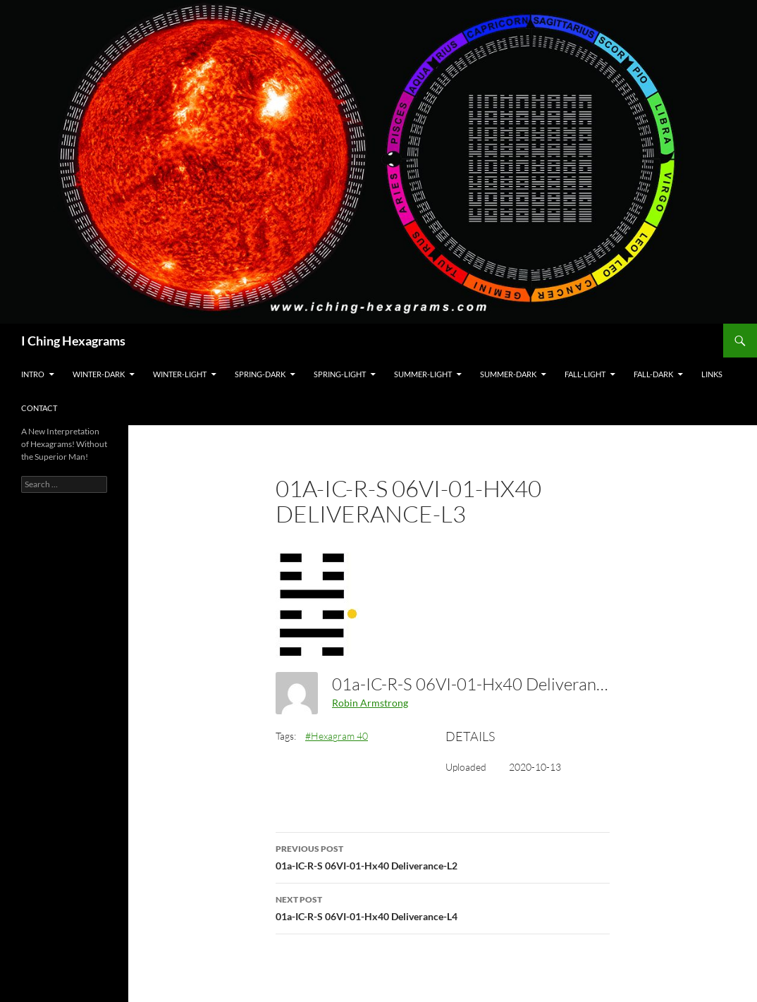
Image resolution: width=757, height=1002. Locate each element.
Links (711, 374)
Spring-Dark (260, 374)
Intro (32, 374)
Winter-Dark (99, 374)
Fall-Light (585, 374)
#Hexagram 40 (336, 736)
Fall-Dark (653, 374)
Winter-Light (180, 374)
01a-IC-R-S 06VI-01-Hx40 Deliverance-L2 (443, 856)
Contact (39, 408)
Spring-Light (340, 374)
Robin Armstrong (370, 703)
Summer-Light (423, 374)
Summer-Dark (508, 374)
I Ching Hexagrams (73, 340)
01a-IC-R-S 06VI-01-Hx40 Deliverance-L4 (443, 906)
